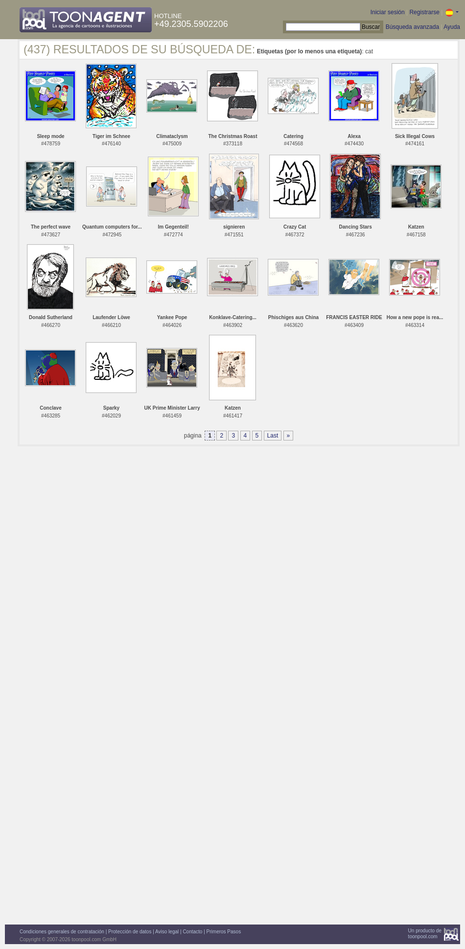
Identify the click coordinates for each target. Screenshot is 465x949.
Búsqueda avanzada (412, 26)
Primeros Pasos (224, 931)
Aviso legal (167, 931)
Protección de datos (129, 931)
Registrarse (424, 12)
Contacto (192, 931)
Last (273, 435)
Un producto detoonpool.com (425, 933)
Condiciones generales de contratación (62, 931)
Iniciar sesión (388, 12)
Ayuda (451, 26)
